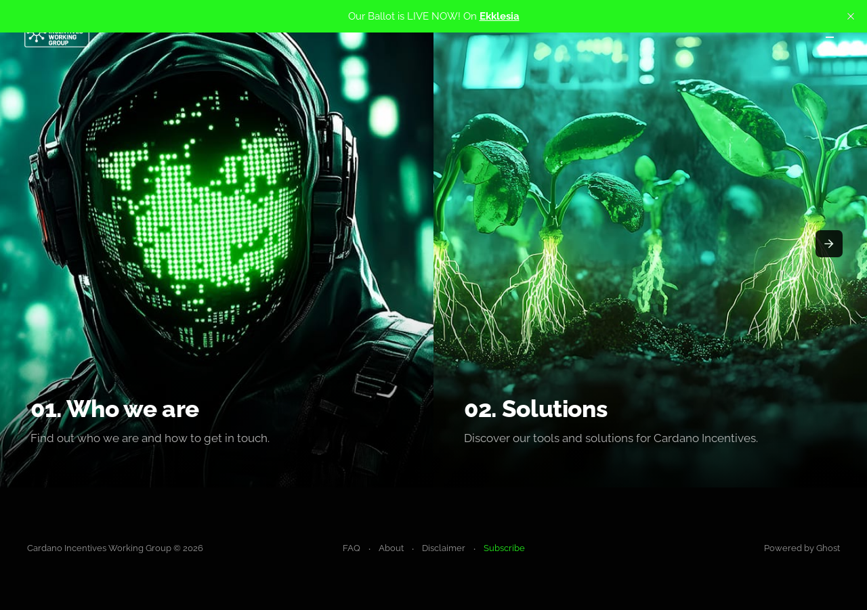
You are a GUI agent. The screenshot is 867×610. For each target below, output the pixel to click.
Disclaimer (443, 548)
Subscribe (504, 548)
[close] (851, 16)
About (391, 548)
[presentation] (829, 243)
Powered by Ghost (802, 548)
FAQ (351, 548)
